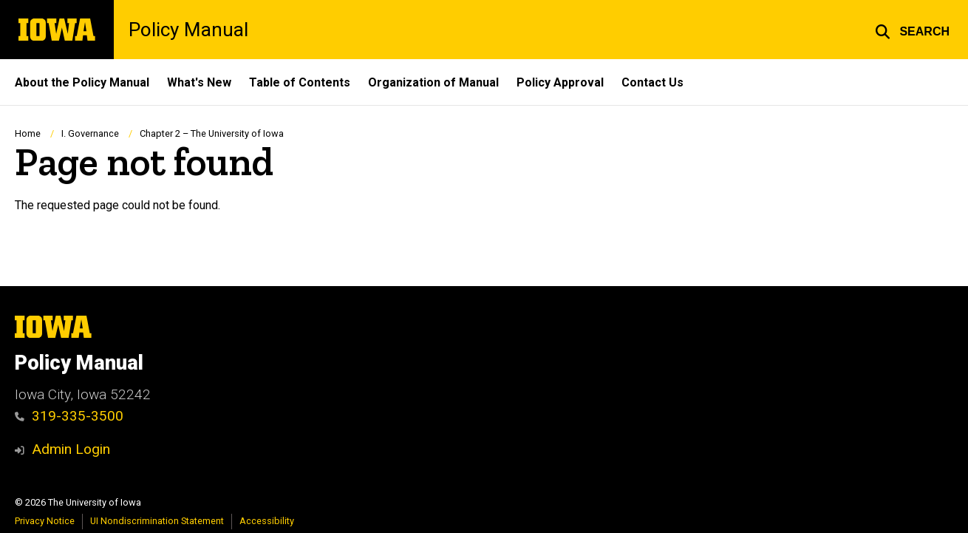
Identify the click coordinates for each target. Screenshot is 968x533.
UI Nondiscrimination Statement (157, 520)
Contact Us (652, 82)
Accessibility (266, 520)
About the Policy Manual (82, 82)
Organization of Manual (433, 82)
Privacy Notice (45, 520)
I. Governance (90, 133)
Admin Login (71, 449)
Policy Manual (188, 29)
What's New (199, 82)
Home (28, 133)
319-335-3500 (69, 415)
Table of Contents (299, 82)
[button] (912, 29)
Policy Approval (560, 82)
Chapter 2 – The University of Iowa (212, 133)
